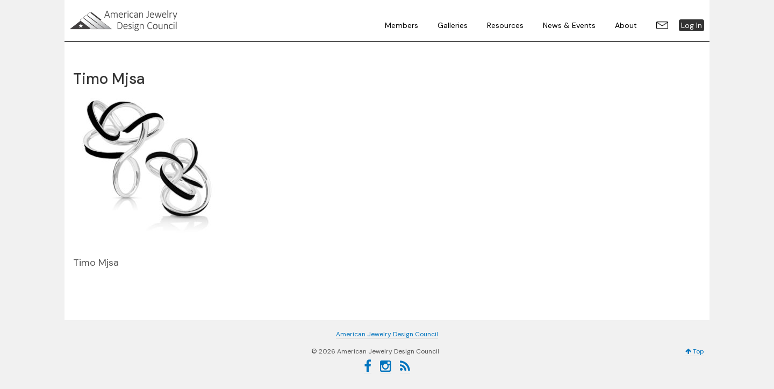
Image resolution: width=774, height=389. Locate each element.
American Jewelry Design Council (150, 20)
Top (694, 351)
